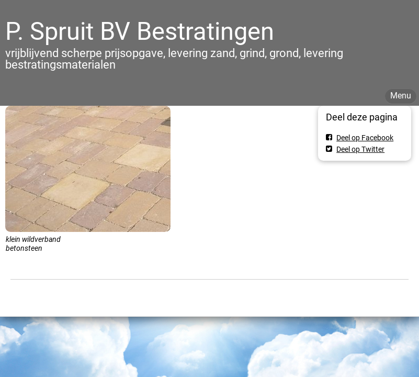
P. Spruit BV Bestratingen (139, 31)
